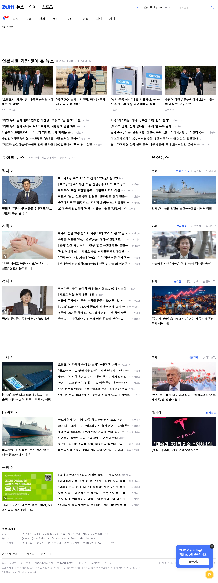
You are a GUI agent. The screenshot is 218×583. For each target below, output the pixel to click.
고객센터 (95, 562)
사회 (29, 18)
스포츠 (47, 7)
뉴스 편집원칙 (9, 562)
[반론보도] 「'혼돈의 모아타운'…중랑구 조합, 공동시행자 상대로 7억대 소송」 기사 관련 (68, 542)
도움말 (108, 562)
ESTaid (7, 571)
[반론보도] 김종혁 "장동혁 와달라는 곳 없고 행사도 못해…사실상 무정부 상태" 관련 (65, 533)
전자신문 (211, 412)
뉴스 (20, 7)
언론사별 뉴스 (9, 554)
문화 (86, 18)
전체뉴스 (29, 554)
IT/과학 (70, 18)
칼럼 (99, 18)
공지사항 (82, 562)
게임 (112, 18)
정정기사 (7, 529)
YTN (58, 109)
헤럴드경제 (192, 281)
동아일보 (169, 109)
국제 (55, 18)
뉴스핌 (114, 109)
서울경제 (211, 171)
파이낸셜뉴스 (9, 109)
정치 (16, 18)
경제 (42, 18)
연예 (33, 7)
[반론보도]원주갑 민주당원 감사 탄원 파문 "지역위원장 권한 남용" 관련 (59, 538)
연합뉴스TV (182, 171)
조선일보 (181, 226)
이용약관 (25, 562)
